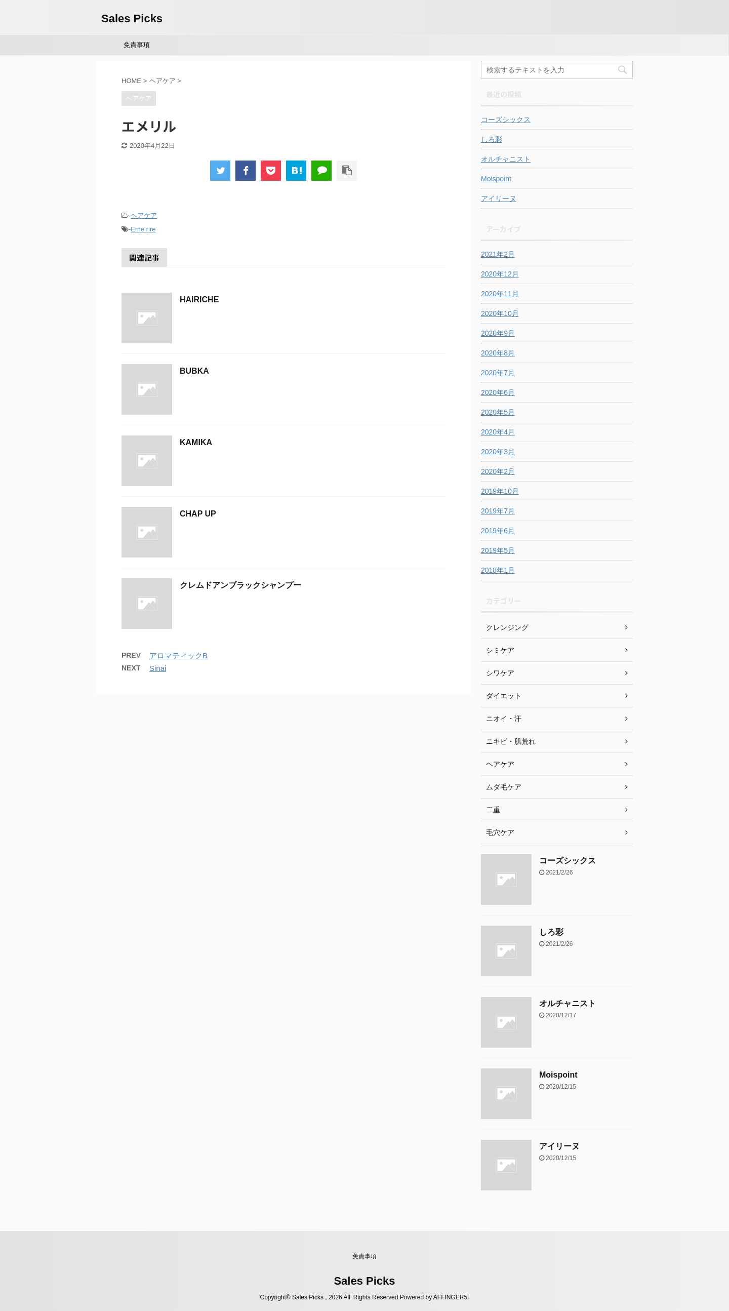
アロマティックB (178, 655)
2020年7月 (498, 373)
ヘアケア (144, 215)
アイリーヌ (498, 198)
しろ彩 (491, 139)
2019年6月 (498, 531)
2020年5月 (498, 412)
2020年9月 (498, 333)
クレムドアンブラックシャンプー (240, 585)
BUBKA (194, 371)
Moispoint (496, 179)
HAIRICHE (199, 299)
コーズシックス (506, 119)
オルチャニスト (506, 159)
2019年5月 (498, 550)
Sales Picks (132, 18)
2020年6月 (498, 392)
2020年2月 (498, 471)
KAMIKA (196, 442)
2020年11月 (500, 294)
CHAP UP (198, 513)
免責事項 (137, 45)
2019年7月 (498, 511)
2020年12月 (500, 274)
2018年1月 (498, 570)
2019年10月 (500, 491)
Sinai (157, 668)
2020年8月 (498, 353)
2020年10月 (500, 313)
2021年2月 (498, 254)
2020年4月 (498, 432)
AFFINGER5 (450, 1297)
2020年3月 (498, 452)
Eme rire (143, 229)
